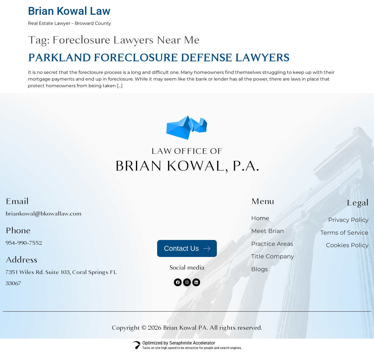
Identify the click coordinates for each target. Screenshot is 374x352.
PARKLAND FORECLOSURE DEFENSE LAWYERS (158, 58)
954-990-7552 (24, 243)
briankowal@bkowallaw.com (43, 213)
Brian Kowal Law (69, 11)
